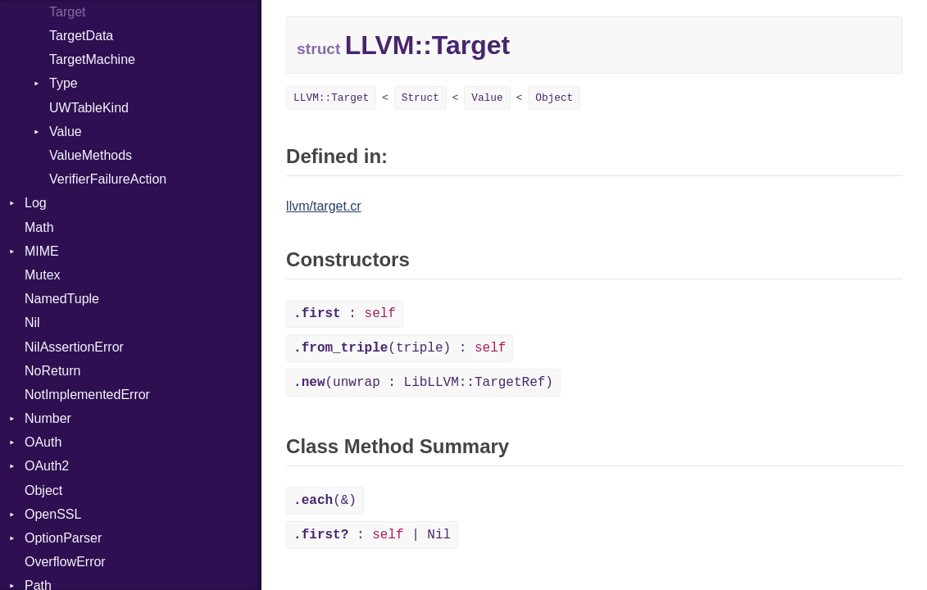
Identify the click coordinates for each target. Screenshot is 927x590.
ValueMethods (90, 155)
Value (65, 131)
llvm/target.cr (323, 206)
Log (36, 203)
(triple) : (399, 348)
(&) (325, 500)
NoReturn (52, 371)
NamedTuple (62, 299)
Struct (420, 98)
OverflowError (65, 562)
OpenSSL (53, 514)
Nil (32, 322)
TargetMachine (92, 59)
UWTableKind (89, 108)
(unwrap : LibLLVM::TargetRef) (423, 382)
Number (48, 418)
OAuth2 (47, 466)
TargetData (81, 36)
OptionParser (63, 538)
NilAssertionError (74, 347)
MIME (42, 251)
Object (43, 490)
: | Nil (372, 535)
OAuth (43, 442)
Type (63, 83)
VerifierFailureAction (107, 179)
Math (39, 227)
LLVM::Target (331, 98)
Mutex (43, 275)
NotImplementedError (87, 395)
